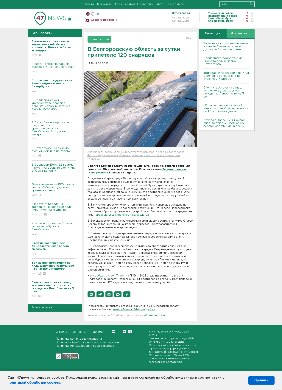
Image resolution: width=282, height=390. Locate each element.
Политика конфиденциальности (79, 339)
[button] (91, 294)
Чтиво (159, 4)
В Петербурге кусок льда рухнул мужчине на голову (54, 152)
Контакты (79, 332)
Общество (145, 4)
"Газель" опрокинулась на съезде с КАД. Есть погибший (54, 68)
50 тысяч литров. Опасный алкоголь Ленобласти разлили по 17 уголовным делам (225, 108)
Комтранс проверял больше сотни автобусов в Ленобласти (54, 229)
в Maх (151, 309)
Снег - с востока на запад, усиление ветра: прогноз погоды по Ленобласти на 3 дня (223, 92)
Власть (89, 4)
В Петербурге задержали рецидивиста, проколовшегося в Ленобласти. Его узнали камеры (54, 131)
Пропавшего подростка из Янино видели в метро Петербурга (222, 61)
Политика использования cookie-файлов (85, 346)
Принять (261, 380)
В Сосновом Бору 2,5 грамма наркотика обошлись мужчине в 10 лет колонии (54, 170)
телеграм (97, 14)
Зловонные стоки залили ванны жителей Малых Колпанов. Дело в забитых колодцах (226, 46)
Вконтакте (113, 331)
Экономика (104, 4)
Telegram (130, 331)
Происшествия (124, 4)
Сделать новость (103, 20)
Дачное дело (175, 4)
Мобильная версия (88, 14)
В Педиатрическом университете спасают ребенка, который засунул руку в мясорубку (54, 107)
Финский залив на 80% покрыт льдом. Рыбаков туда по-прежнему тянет (54, 190)
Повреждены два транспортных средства (121, 215)
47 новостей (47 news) (166, 332)
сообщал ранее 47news (109, 276)
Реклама (97, 332)
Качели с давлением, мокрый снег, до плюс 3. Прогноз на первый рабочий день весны (224, 123)
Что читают (240, 33)
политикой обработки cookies (33, 382)
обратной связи (154, 315)
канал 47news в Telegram (129, 309)
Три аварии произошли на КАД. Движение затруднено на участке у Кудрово (226, 76)
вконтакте (92, 14)
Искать (251, 3)
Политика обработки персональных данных (87, 342)
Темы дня (212, 33)
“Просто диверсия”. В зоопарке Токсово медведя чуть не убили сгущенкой (54, 209)
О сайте (61, 332)
